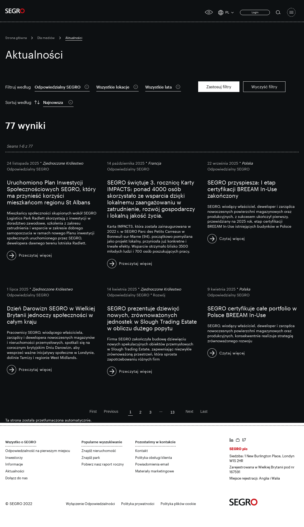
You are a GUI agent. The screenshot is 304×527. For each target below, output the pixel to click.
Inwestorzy (14, 457)
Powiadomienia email (152, 464)
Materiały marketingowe (154, 471)
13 (172, 412)
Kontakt (141, 451)
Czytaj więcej (232, 238)
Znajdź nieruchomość (98, 451)
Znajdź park (90, 457)
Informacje (14, 464)
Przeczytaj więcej (35, 255)
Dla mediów (46, 37)
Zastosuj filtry (218, 86)
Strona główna (16, 37)
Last (203, 411)
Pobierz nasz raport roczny (102, 464)
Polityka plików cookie (178, 504)
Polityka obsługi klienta (153, 457)
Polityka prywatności (137, 504)
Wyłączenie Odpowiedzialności (90, 504)
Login (255, 12)
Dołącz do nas (16, 478)
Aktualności (14, 471)
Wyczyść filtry (264, 86)
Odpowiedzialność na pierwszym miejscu (37, 451)
